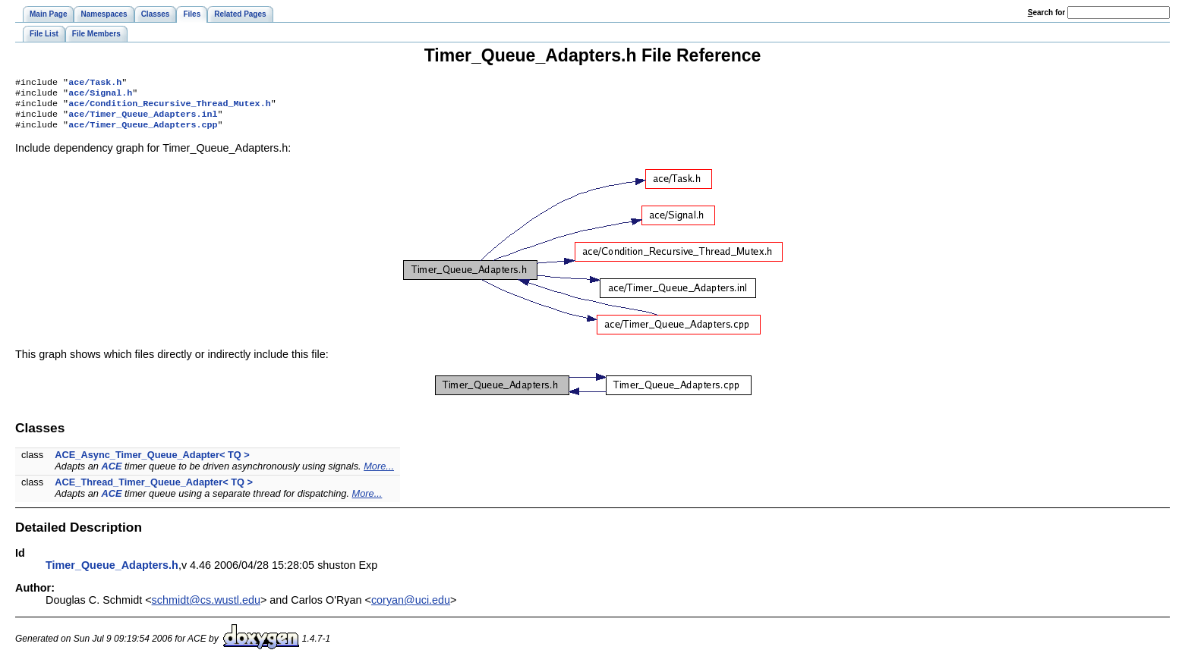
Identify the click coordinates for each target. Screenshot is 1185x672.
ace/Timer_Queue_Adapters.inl (142, 120)
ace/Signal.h (100, 95)
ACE (111, 473)
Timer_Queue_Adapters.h (112, 573)
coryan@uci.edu (410, 607)
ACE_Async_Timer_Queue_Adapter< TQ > (152, 462)
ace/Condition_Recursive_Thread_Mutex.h (169, 108)
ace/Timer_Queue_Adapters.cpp (142, 132)
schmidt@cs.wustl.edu (206, 607)
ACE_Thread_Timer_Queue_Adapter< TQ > (154, 489)
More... (379, 473)
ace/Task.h (94, 83)
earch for (1046, 12)
